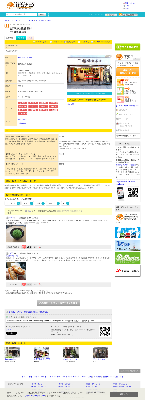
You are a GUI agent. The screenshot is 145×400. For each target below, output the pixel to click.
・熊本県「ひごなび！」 (65, 384)
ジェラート (13, 203)
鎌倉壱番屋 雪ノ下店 (42, 359)
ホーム (127, 8)
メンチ (28, 203)
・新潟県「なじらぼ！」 (65, 386)
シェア (8, 330)
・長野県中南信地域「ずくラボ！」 (122, 386)
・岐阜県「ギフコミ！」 (92, 386)
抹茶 (41, 203)
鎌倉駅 (71, 104)
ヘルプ (127, 6)
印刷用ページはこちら (102, 42)
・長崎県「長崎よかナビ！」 (120, 384)
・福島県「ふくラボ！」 (38, 386)
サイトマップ (34, 377)
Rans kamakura (10, 359)
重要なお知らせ (130, 3)
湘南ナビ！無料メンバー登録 (128, 71)
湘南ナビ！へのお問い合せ (113, 377)
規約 (90, 377)
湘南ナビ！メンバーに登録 (126, 165)
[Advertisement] (80, 5)
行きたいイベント (126, 114)
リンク (83, 377)
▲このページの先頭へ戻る (129, 371)
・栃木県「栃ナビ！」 (38, 384)
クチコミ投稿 (55, 377)
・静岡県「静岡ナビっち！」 (94, 384)
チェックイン (57, 42)
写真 (30, 38)
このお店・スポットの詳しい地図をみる (89, 93)
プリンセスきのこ (99, 359)
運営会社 (97, 377)
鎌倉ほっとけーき (70, 359)
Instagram (22, 123)
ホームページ (23, 119)
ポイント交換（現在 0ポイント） (126, 124)
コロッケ (54, 203)
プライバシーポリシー (70, 377)
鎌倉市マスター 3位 (12, 256)
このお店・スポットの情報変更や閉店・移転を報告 (28, 312)
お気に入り (71, 42)
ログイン (111, 14)
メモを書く (85, 42)
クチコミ (20, 38)
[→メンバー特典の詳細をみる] (127, 106)
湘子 (30, 211)
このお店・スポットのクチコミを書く (58, 303)
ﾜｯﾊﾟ (11, 218)
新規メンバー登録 (128, 14)
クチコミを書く (42, 42)
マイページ (123, 119)
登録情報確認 (124, 130)
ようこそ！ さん (96, 14)
